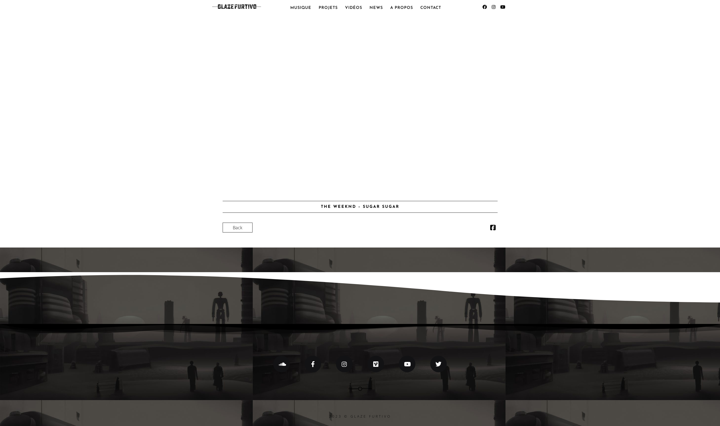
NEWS (376, 8)
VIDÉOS (353, 8)
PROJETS (328, 8)
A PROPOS (401, 8)
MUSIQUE (300, 8)
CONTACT (430, 8)
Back (237, 228)
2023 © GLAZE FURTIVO (360, 416)
